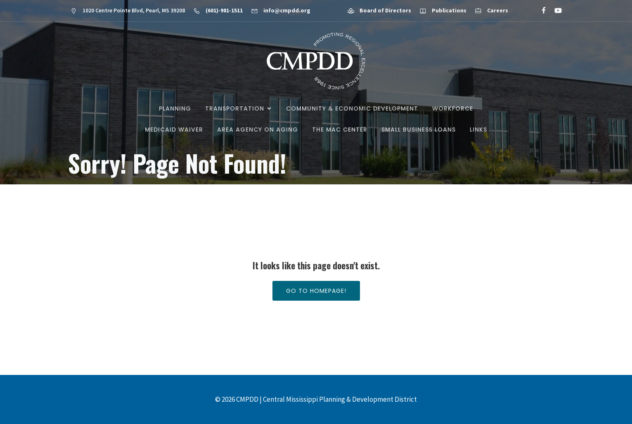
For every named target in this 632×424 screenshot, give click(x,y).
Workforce (452, 108)
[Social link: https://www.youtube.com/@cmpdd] (554, 10)
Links (478, 129)
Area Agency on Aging (257, 129)
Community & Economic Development (352, 108)
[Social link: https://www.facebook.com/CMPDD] (540, 10)
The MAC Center (339, 129)
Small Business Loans (418, 129)
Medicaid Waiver (174, 129)
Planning (175, 108)
